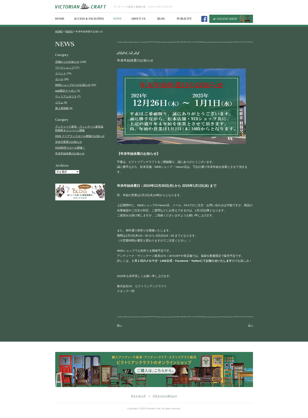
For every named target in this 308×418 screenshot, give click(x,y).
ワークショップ (64, 67)
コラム (59, 102)
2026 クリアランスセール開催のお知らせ (80, 136)
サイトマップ (138, 395)
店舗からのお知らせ (67, 61)
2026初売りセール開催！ (70, 147)
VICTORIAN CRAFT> (80, 6)
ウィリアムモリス (66, 96)
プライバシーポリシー (164, 395)
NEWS (69, 31)
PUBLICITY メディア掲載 (184, 19)
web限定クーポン (65, 90)
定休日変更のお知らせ (68, 141)
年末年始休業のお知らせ (70, 153)
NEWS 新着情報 (117, 19)
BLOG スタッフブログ (161, 19)
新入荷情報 (62, 108)
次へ (250, 325)
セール (59, 79)
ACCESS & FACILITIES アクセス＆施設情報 (89, 19)
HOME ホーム (59, 19)
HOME (59, 31)
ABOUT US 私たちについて (138, 19)
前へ (119, 325)
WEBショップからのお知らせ (73, 84)
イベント (60, 73)
